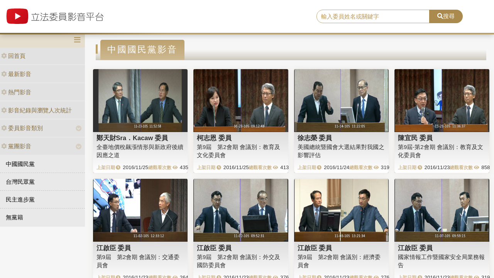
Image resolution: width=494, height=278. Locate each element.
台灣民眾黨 (20, 181)
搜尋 (446, 16)
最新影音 (16, 74)
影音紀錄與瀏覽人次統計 (36, 110)
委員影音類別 (22, 128)
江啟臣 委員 (113, 247)
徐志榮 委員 (315, 137)
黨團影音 (16, 146)
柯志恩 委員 (214, 137)
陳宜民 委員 (415, 137)
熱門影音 (16, 92)
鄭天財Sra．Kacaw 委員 (132, 137)
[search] (373, 17)
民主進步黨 (20, 199)
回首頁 (13, 56)
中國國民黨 (20, 164)
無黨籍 (14, 217)
